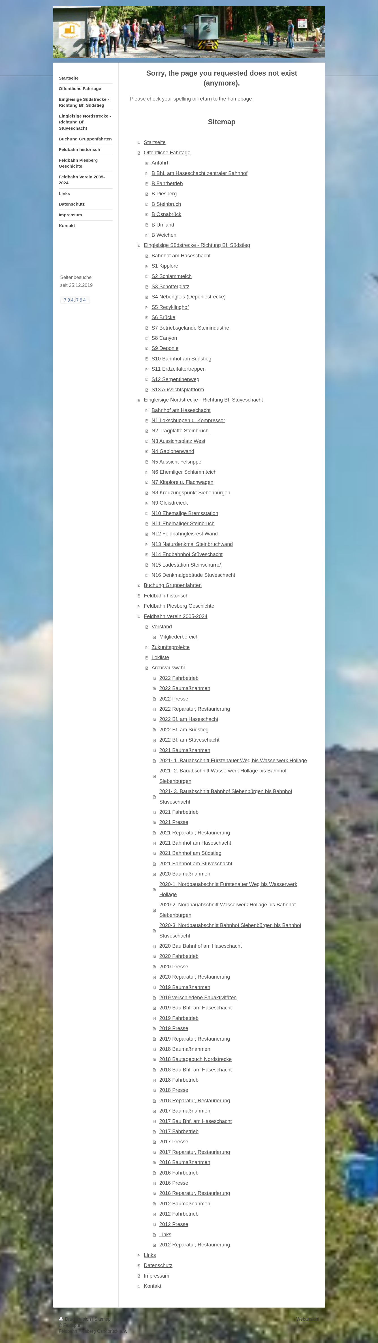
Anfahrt (159, 163)
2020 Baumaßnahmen (184, 874)
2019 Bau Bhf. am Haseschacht (195, 1008)
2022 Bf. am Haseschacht (188, 719)
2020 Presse (173, 967)
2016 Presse (173, 1183)
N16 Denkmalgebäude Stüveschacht (193, 575)
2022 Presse (173, 699)
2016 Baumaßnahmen (184, 1162)
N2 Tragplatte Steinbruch (179, 431)
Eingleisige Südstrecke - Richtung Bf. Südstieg (197, 245)
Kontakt (152, 1286)
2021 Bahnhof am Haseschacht (195, 843)
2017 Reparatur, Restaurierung (194, 1152)
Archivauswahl (168, 668)
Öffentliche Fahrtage (167, 152)
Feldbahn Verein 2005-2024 (176, 616)
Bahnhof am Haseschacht (180, 256)
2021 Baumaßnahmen (184, 750)
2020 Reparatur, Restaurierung (194, 977)
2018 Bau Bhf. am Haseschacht (195, 1070)
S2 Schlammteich (171, 276)
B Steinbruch (166, 204)
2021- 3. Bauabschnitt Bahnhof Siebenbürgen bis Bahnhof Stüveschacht (225, 796)
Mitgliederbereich (179, 637)
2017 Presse (173, 1142)
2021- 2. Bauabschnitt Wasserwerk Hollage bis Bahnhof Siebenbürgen (223, 776)
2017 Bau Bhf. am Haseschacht (195, 1121)
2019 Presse (173, 1028)
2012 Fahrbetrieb (179, 1214)
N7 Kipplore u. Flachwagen (182, 482)
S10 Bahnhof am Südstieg (181, 359)
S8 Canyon (164, 338)
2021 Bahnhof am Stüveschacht (195, 863)
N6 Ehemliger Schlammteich (183, 472)
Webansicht (307, 1319)
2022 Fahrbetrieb (179, 678)
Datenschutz (158, 1265)
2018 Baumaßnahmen (184, 1049)
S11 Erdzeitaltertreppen (178, 369)
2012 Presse (173, 1224)
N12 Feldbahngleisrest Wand (184, 534)
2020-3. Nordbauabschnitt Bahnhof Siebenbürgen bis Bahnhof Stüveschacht (230, 930)
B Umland (162, 225)
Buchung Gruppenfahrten (173, 585)
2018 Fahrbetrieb (179, 1080)
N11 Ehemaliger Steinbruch (182, 523)
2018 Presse (173, 1090)
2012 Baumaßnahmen (184, 1204)
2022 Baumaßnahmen (184, 688)
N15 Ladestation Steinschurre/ (186, 565)
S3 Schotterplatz (170, 286)
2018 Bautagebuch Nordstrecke (195, 1059)
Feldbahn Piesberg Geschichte (179, 606)
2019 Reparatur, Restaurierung (194, 1039)
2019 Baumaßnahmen (184, 987)
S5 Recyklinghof (170, 307)
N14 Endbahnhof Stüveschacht (187, 554)
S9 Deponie (164, 348)
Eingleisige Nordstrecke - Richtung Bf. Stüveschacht (203, 400)
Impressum (156, 1276)
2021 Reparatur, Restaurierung (194, 833)
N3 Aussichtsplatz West (178, 441)
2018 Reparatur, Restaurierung (194, 1100)
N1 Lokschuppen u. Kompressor (188, 420)
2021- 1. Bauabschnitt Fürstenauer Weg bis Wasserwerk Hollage (233, 760)
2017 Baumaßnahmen (184, 1111)
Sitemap (103, 1319)
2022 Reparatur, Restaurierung (194, 709)
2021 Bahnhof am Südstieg (190, 853)
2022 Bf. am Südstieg (184, 730)
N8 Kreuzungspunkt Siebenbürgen (190, 493)
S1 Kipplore (164, 266)
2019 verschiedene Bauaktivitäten (198, 997)
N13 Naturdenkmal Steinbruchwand (192, 544)
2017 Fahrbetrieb (179, 1131)
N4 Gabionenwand (172, 451)
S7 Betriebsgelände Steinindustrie (190, 328)
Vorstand (161, 626)
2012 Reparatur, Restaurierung (194, 1245)
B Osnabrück (166, 214)
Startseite (155, 142)
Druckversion (75, 1319)
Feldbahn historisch (166, 596)
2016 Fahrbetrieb (179, 1173)
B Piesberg (164, 194)
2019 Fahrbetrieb (179, 1018)
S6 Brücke (163, 317)
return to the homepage (225, 99)
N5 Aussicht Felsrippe (176, 462)
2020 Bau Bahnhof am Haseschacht (200, 946)
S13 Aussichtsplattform (177, 389)
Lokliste (160, 657)
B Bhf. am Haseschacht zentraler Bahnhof (199, 173)
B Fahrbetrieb (167, 183)
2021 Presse (173, 822)
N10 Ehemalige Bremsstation (184, 513)
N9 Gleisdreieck (169, 503)
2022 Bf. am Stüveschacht (189, 740)
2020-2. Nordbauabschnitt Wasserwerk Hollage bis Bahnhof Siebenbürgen (227, 910)
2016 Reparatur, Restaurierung (194, 1193)
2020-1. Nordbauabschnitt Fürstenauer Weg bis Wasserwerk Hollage (228, 889)
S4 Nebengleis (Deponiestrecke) (188, 297)
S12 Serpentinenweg (175, 379)
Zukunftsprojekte (170, 647)
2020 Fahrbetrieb (179, 956)
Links (165, 1234)
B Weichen (163, 235)
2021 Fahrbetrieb (179, 812)
